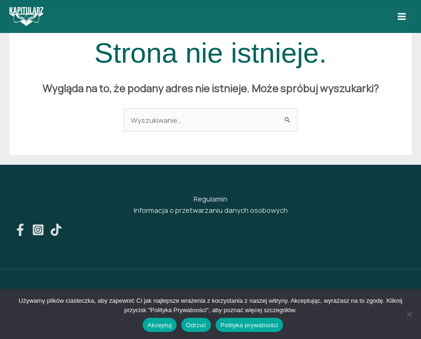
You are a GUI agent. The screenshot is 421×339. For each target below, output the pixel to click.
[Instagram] (38, 230)
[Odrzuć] (409, 314)
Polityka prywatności (249, 325)
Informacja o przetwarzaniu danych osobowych (211, 210)
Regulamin (210, 198)
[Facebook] (20, 230)
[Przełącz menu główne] (402, 16)
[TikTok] (56, 230)
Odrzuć (196, 325)
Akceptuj (159, 325)
